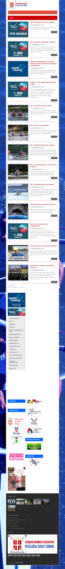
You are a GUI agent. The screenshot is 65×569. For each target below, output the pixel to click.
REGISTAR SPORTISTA (14, 334)
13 (18, 287)
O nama (15, 555)
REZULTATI (12, 327)
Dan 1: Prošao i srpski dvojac (39, 125)
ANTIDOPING (12, 349)
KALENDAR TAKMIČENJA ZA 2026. (16, 331)
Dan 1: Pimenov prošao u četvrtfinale (42, 184)
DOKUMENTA (12, 324)
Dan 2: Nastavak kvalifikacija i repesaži (42, 42)
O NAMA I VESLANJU (14, 318)
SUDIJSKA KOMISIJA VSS (15, 355)
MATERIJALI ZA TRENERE (15, 358)
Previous (9, 287)
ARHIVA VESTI (12, 368)
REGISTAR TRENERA (14, 337)
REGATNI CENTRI (13, 340)
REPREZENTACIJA (13, 343)
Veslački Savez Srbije (19, 562)
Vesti (19, 555)
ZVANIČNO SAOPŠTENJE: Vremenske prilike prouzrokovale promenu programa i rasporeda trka (43, 63)
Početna (10, 555)
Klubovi (23, 555)
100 (21, 287)
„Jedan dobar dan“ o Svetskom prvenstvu (43, 246)
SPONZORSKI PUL (13, 352)
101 (22, 287)
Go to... (10, 12)
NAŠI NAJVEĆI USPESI (14, 346)
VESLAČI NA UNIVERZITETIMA (13, 362)
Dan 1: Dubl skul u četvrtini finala (40, 106)
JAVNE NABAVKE (13, 365)
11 (17, 287)
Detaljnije (54, 54)
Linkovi (33, 555)
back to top (32, 559)
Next (24, 287)
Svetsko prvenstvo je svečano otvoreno (43, 204)
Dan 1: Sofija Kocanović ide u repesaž (42, 145)
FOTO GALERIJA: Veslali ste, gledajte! (42, 22)
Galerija (28, 555)
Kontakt (38, 555)
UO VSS (11, 321)
